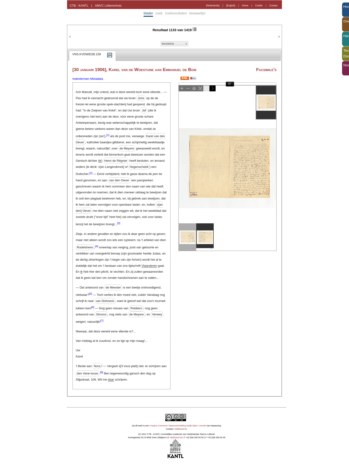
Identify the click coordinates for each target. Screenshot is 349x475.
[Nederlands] (213, 5)
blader (148, 13)
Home (245, 5)
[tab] (92, 56)
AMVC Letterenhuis (108, 5)
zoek (158, 13)
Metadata (96, 79)
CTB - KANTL (79, 5)
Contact (273, 5)
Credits (259, 5)
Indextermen (80, 79)
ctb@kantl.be (180, 429)
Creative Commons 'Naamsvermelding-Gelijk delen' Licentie (177, 425)
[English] (230, 5)
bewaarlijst (197, 13)
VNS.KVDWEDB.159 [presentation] (86, 54)
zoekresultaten (176, 13)
